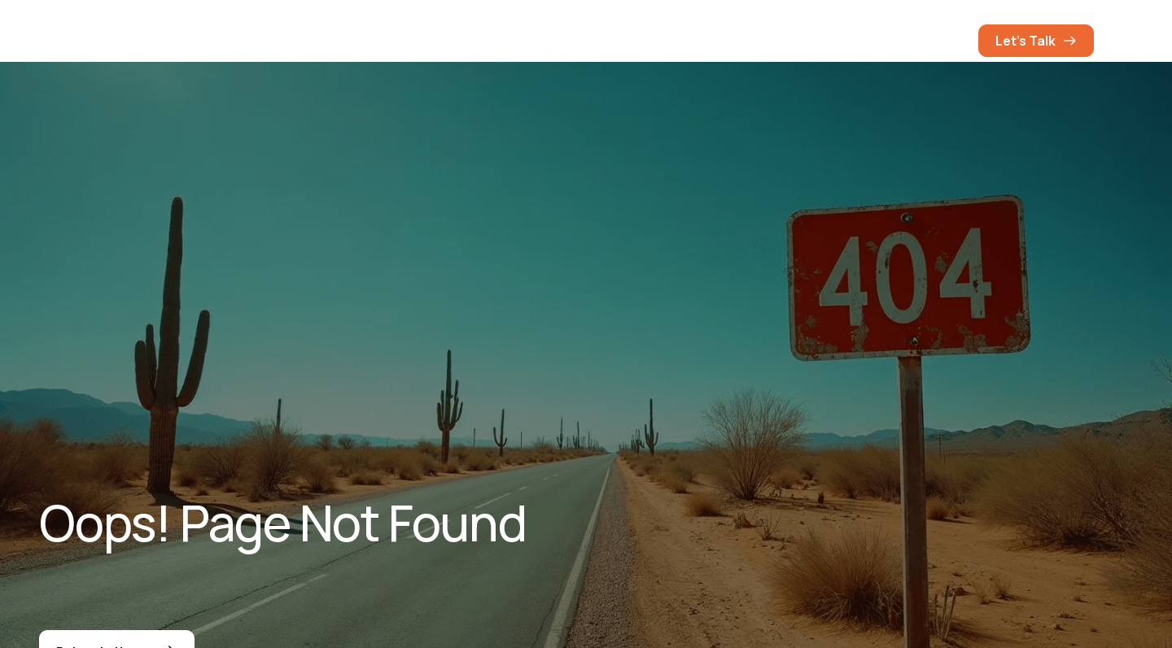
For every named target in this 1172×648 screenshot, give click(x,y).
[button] (949, 40)
